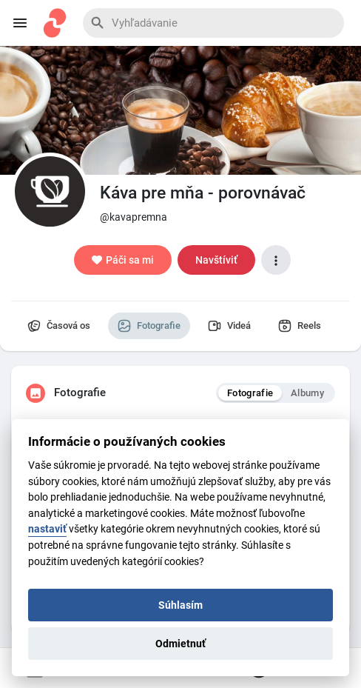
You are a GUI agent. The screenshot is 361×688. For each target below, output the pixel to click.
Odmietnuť (180, 643)
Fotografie (149, 326)
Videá (229, 326)
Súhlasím (180, 605)
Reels (299, 326)
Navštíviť (216, 260)
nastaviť (47, 529)
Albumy (307, 392)
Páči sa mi (123, 260)
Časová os (58, 326)
